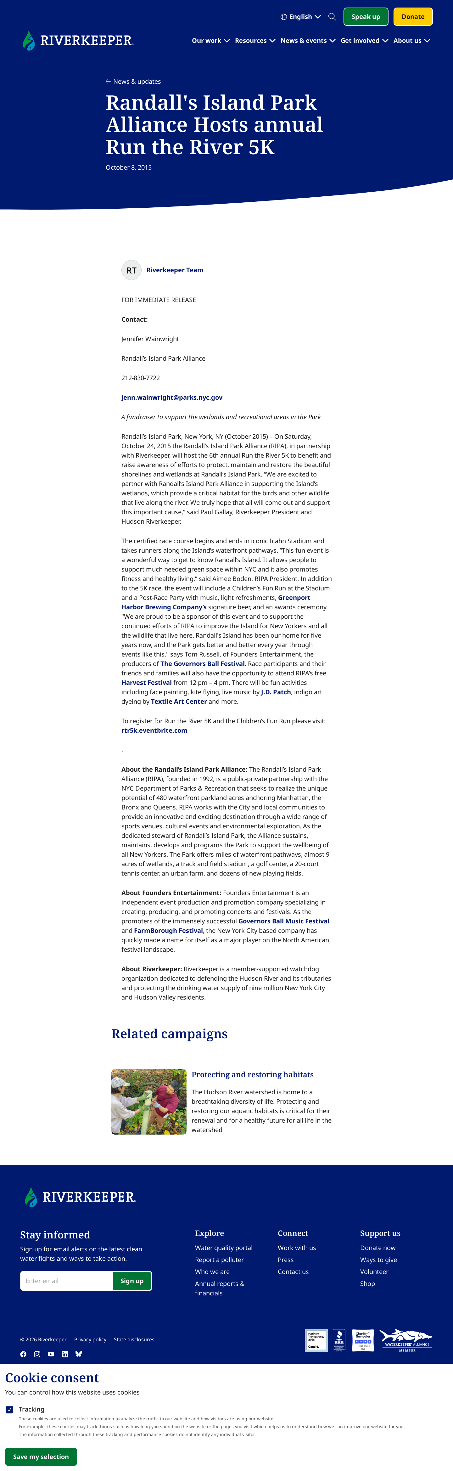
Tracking (31, 1409)
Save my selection (41, 1456)
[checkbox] (9, 1408)
